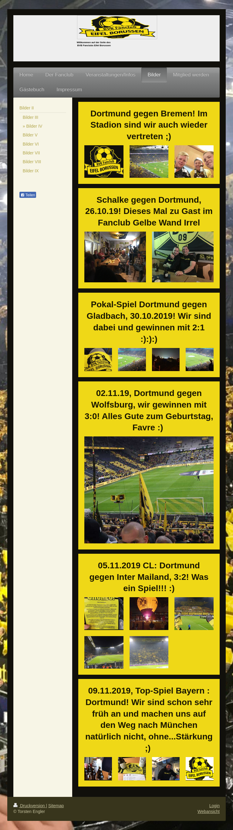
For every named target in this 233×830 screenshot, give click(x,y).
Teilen (28, 195)
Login (214, 805)
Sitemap (56, 805)
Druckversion (29, 805)
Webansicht (209, 811)
